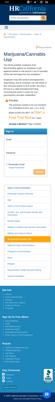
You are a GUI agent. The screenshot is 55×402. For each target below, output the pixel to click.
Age (9, 200)
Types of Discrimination (19, 188)
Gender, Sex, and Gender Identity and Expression (24, 213)
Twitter (8, 378)
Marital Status (13, 221)
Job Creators (10, 356)
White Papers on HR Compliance (19, 335)
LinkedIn (9, 381)
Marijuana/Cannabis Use (19, 239)
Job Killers (9, 353)
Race (9, 257)
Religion (11, 264)
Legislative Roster (12, 359)
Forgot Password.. (17, 167)
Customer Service (12, 305)
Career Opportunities (14, 297)
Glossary (9, 300)
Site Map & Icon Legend (15, 302)
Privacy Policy (36, 399)
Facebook (10, 375)
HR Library (13, 34)
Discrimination (26, 34)
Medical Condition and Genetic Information (26, 227)
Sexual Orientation (15, 276)
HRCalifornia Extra (13, 326)
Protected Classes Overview (20, 194)
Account (8, 294)
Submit (39, 172)
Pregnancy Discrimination (19, 251)
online (36, 108)
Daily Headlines (11, 321)
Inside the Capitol (12, 329)
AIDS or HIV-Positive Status (20, 206)
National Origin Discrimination (20, 245)
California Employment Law (16, 347)
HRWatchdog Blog (13, 350)
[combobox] (24, 18)
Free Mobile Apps (12, 362)
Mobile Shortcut (10, 387)
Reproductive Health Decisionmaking (24, 270)
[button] (43, 18)
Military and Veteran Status (19, 233)
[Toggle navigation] (6, 28)
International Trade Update (16, 332)
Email (8, 139)
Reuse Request (43, 47)
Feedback (9, 308)
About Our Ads (19, 399)
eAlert (7, 324)
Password (10, 153)
